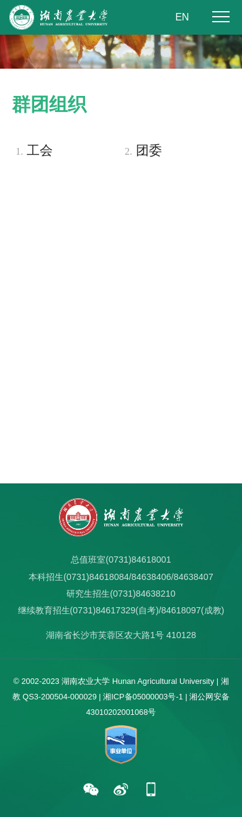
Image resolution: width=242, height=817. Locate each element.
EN (182, 17)
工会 (32, 151)
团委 (141, 151)
